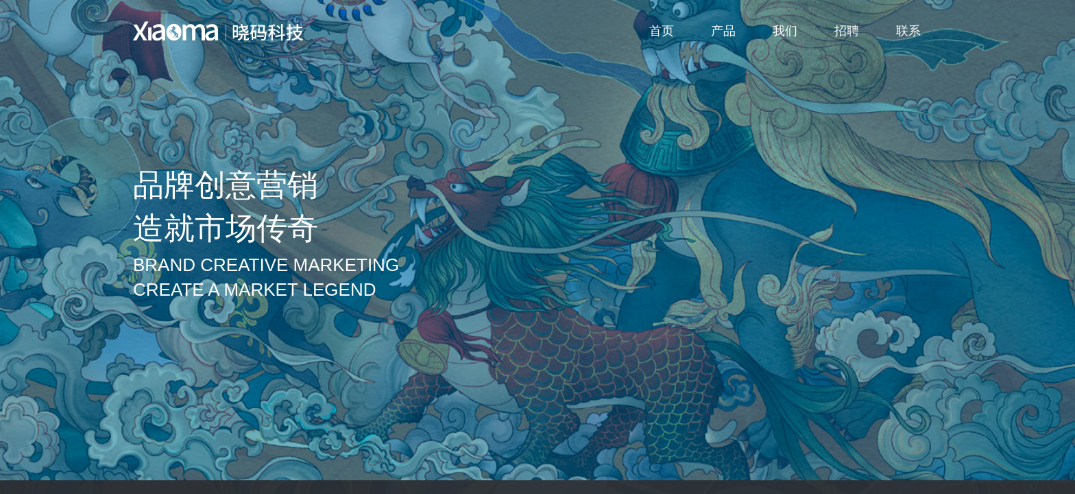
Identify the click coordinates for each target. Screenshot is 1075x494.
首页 (661, 31)
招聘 (846, 31)
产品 (723, 31)
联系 (908, 31)
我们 (785, 31)
